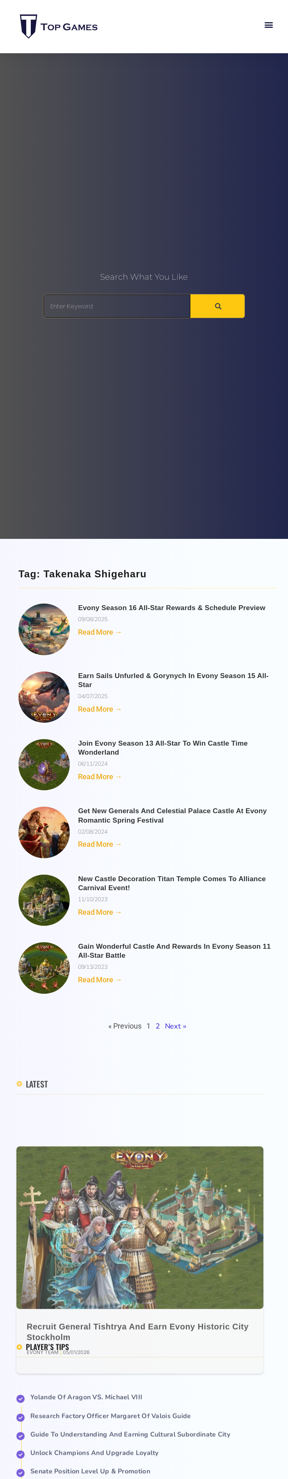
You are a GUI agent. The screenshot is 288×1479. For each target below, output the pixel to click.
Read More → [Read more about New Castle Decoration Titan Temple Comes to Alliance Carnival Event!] (100, 912)
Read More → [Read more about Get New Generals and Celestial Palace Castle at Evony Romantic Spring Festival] (100, 844)
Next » (175, 1026)
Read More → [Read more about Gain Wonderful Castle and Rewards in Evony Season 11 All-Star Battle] (100, 979)
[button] (269, 25)
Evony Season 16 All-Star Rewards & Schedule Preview (171, 608)
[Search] (217, 306)
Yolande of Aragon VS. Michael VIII (86, 1462)
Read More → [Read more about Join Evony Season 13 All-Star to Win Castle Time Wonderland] (100, 776)
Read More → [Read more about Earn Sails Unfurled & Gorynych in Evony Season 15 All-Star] (100, 709)
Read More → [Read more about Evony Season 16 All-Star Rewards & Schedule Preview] (100, 632)
